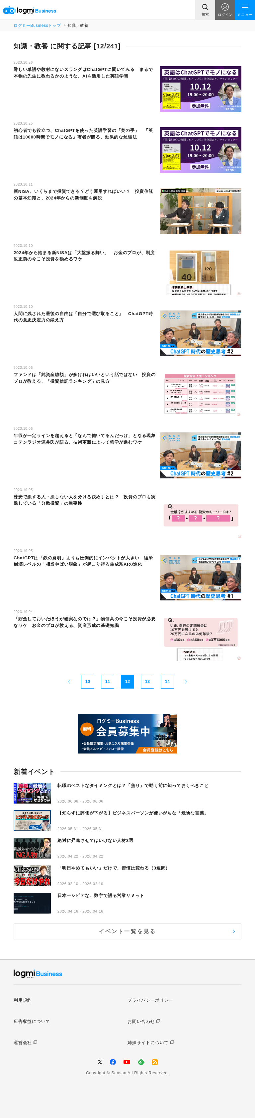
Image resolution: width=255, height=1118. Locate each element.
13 (147, 681)
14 (167, 681)
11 (107, 681)
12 (127, 681)
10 (87, 681)
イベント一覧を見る (127, 931)
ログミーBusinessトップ (37, 26)
